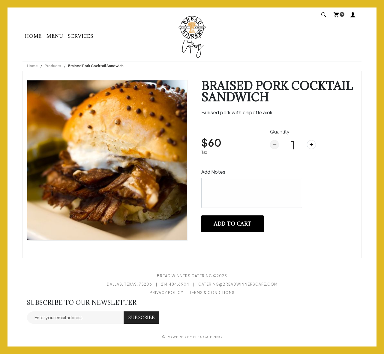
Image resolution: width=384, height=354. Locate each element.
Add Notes (213, 172)
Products (53, 66)
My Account (353, 14)
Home (33, 36)
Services (80, 36)
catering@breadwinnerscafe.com (238, 284)
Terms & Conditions (212, 292)
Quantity (280, 131)
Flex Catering (207, 337)
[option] (107, 160)
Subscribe (141, 317)
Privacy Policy (166, 292)
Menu (54, 36)
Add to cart (232, 223)
